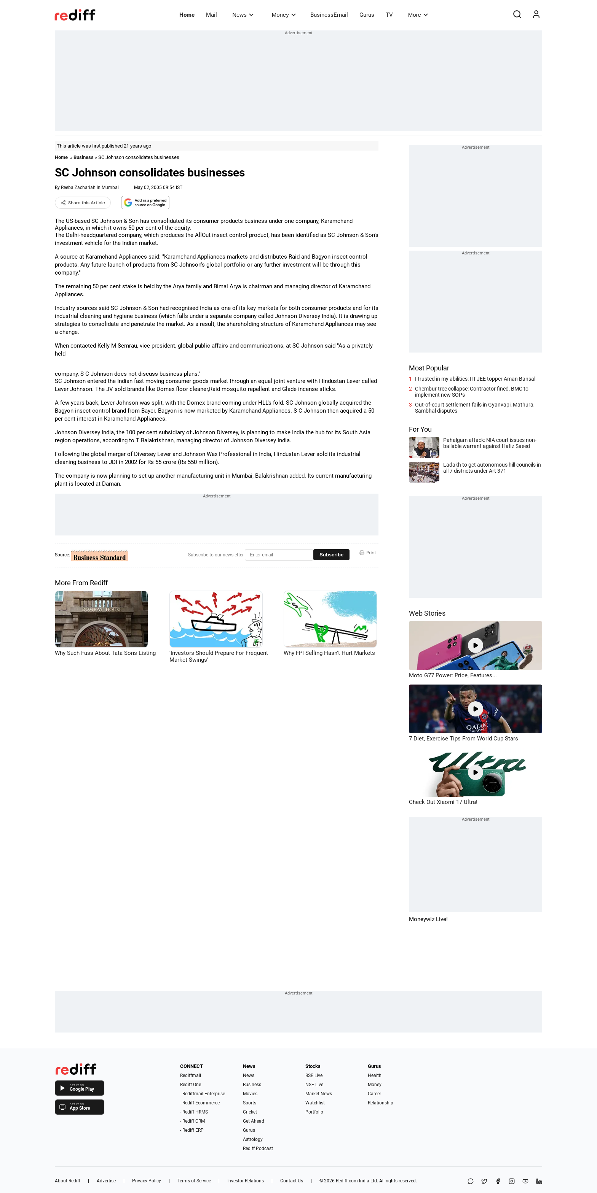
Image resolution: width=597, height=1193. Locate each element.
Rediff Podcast (258, 1148)
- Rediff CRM (192, 1121)
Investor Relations (245, 1180)
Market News (318, 1093)
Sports (249, 1103)
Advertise (106, 1180)
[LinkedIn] (539, 1181)
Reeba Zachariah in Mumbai (90, 187)
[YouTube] (525, 1181)
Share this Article (83, 203)
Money (284, 14)
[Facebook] (498, 1181)
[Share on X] (484, 1181)
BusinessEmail (329, 14)
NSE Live (314, 1084)
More (418, 14)
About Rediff (67, 1180)
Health (375, 1075)
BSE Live (313, 1075)
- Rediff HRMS (194, 1112)
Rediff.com (347, 1180)
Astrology (253, 1139)
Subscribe (331, 555)
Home (187, 14)
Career (374, 1093)
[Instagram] (512, 1181)
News (242, 14)
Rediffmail (190, 1075)
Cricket (250, 1112)
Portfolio (314, 1112)
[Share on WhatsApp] (471, 1181)
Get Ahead (253, 1121)
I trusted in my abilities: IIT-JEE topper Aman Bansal (475, 379)
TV (389, 14)
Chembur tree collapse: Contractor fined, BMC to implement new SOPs (471, 392)
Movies (250, 1093)
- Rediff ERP (192, 1130)
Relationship (380, 1103)
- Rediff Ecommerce (200, 1103)
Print (367, 553)
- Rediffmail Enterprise (202, 1093)
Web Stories (427, 613)
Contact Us (291, 1180)
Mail (211, 14)
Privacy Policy (146, 1180)
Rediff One (190, 1084)
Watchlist (315, 1103)
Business (83, 157)
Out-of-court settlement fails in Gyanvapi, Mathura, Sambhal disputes (475, 408)
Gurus (366, 14)
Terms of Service (194, 1180)
